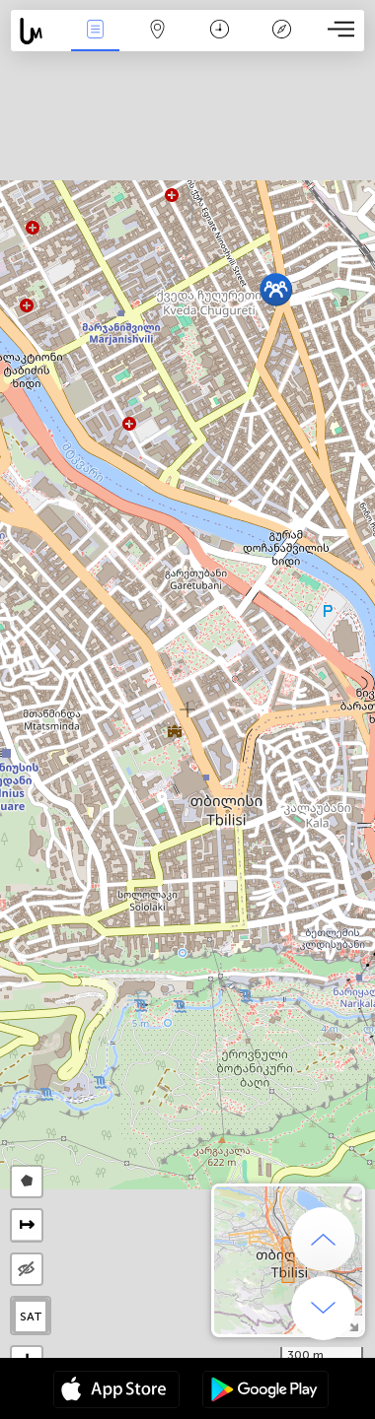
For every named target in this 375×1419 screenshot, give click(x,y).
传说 (282, 31)
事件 (96, 31)
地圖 (158, 31)
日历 (219, 31)
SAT (31, 1316)
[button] (276, 289)
